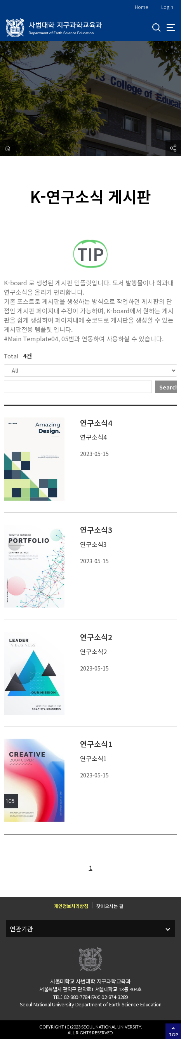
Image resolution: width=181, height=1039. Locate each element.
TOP (173, 1034)
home (8, 148)
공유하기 (173, 148)
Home (141, 6)
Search (168, 387)
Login (167, 6)
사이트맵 (171, 27)
